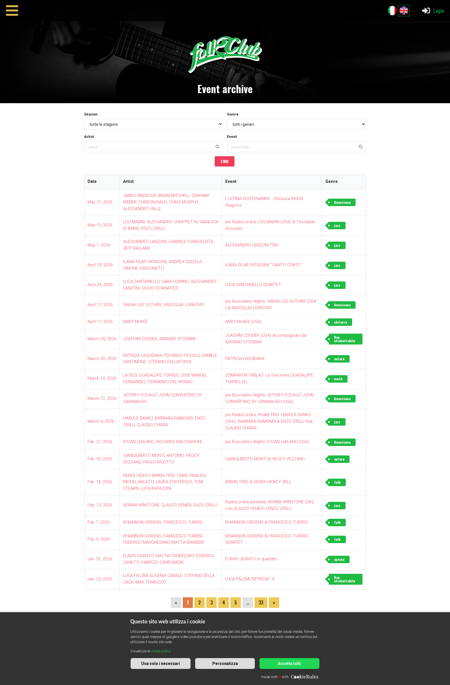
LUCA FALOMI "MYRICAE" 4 (249, 579)
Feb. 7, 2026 (99, 522)
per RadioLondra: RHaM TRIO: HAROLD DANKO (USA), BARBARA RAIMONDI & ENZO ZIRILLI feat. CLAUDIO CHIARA (269, 421)
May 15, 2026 (100, 225)
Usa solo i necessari (160, 663)
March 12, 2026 (102, 398)
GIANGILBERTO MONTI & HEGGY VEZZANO (265, 459)
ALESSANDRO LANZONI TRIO (252, 245)
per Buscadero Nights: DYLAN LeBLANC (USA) (267, 441)
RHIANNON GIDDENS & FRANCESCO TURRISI (266, 522)
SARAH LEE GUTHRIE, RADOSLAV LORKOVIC (163, 304)
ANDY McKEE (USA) (243, 321)
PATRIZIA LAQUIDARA (244, 358)
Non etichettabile (344, 339)
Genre (232, 114)
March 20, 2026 (102, 358)
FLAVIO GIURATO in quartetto (251, 559)
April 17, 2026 (100, 304)
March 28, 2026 (102, 338)
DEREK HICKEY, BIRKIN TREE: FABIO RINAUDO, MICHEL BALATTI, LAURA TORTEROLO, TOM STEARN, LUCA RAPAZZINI (165, 482)
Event (232, 136)
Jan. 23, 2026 (100, 579)
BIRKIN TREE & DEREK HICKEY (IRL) (257, 482)
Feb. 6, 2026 (99, 539)
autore (339, 358)
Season (91, 114)
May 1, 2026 (99, 245)
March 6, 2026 (101, 421)
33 (261, 602)
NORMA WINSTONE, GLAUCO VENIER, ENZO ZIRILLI (170, 505)
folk (337, 482)
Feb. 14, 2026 (100, 482)
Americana (342, 202)
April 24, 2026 (100, 284)
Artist (89, 136)
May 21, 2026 (100, 202)
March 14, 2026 (102, 378)
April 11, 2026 (100, 321)
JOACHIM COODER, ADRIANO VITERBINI (159, 338)
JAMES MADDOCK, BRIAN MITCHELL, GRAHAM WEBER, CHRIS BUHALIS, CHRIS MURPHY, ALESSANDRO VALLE (166, 202)
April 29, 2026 (100, 265)
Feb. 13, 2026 (100, 505)
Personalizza (225, 663)
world (338, 378)
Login (432, 11)
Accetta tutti (289, 663)
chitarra (340, 322)
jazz (337, 225)
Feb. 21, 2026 (100, 441)
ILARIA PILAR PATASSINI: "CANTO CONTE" (263, 265)
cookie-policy (161, 651)
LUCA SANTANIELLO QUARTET (253, 284)
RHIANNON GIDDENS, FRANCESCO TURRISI (162, 522)
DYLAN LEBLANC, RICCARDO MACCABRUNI (162, 441)
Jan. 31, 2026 (100, 559)
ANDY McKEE (135, 321)
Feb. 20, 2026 (100, 459)
